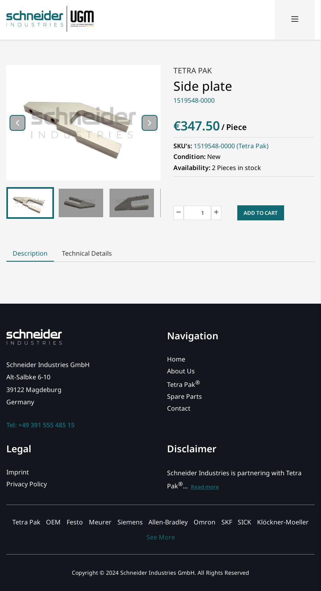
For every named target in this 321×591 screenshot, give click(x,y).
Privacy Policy (26, 484)
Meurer (100, 522)
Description (30, 253)
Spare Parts (184, 396)
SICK (244, 522)
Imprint (17, 472)
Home (176, 359)
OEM (53, 522)
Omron (204, 522)
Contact (178, 408)
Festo (75, 522)
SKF (226, 522)
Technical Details (87, 253)
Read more (205, 486)
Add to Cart (261, 212)
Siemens (130, 522)
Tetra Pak (192, 70)
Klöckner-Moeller (283, 522)
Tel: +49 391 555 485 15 (40, 425)
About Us (181, 371)
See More (160, 537)
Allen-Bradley (168, 522)
